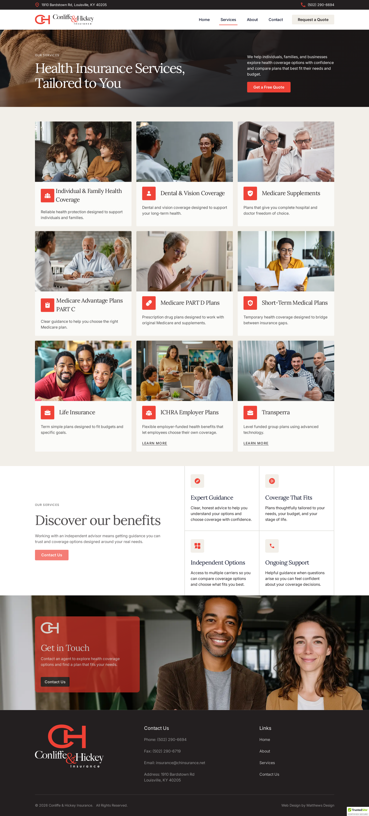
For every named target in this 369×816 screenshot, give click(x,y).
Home (204, 19)
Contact (276, 19)
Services (228, 19)
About (252, 19)
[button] (358, 811)
